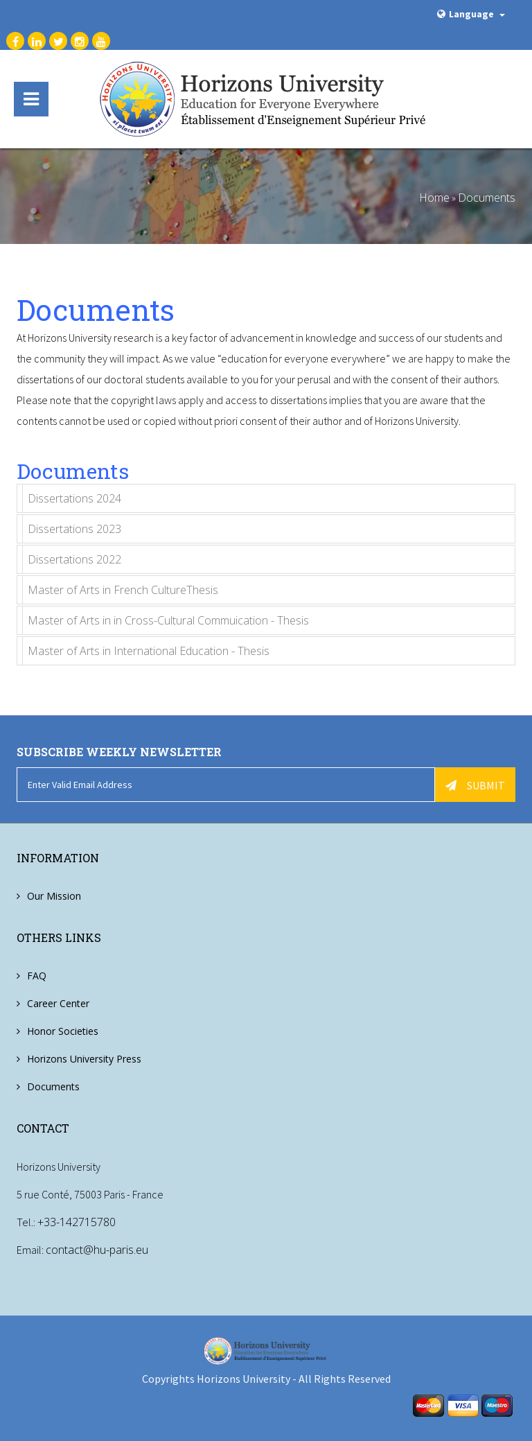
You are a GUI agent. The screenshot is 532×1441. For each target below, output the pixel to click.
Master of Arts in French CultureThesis (123, 589)
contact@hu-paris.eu (97, 1249)
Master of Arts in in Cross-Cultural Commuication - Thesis (168, 620)
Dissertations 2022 (74, 559)
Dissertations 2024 (74, 498)
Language (471, 14)
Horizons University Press (84, 1058)
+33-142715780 (76, 1222)
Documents (486, 197)
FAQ (36, 975)
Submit (475, 785)
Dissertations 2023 (74, 528)
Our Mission (54, 895)
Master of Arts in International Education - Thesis (148, 650)
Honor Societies (62, 1031)
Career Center (58, 1003)
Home (434, 197)
